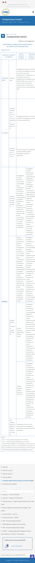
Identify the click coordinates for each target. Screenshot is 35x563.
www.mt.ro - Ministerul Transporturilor (12, 498)
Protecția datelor (7, 477)
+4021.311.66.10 (23, 4)
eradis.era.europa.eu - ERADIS (10, 517)
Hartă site (5, 467)
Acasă (10, 22)
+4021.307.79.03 (13, 4)
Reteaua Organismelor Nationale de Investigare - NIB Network (16, 509)
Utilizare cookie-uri (7, 474)
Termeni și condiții (7, 470)
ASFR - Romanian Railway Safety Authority (13, 527)
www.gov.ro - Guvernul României (11, 494)
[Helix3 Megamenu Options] (33, 12)
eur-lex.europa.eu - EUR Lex (9, 514)
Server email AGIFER (16, 546)
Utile (14, 22)
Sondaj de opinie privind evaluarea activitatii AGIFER (18, 480)
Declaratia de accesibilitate (9, 484)
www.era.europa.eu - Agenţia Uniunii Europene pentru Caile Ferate (17, 503)
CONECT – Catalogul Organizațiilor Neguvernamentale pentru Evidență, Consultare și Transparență (16, 532)
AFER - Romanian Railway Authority (11, 521)
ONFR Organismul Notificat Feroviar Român (13, 524)
